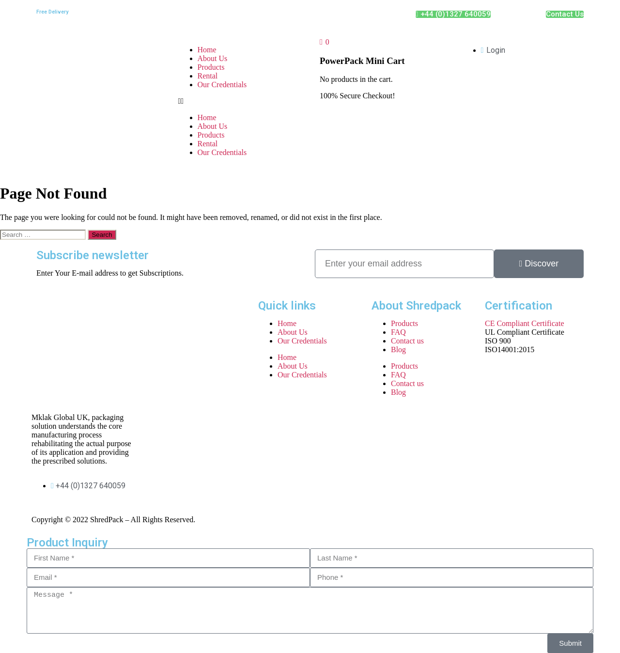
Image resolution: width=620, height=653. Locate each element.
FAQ (398, 332)
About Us (213, 58)
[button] (239, 101)
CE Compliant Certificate (524, 323)
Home (207, 50)
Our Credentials (222, 84)
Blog (398, 349)
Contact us (407, 341)
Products (211, 67)
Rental (208, 76)
